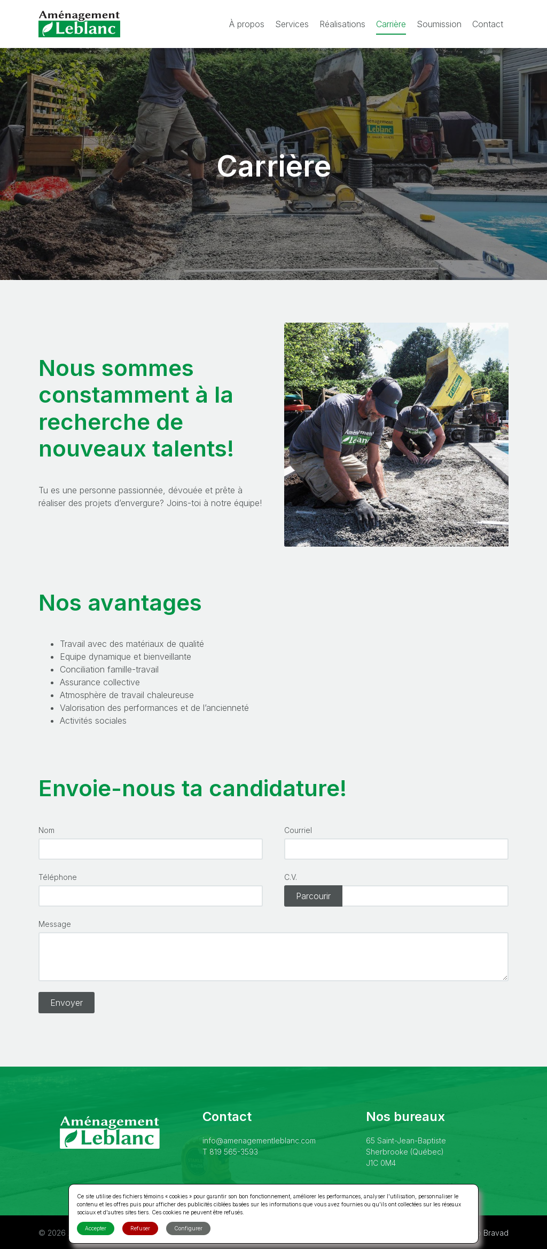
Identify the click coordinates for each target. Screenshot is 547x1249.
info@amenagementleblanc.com (259, 1140)
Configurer (188, 1228)
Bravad (496, 1232)
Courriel (298, 830)
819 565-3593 (233, 1151)
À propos (246, 24)
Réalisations (342, 24)
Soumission (439, 24)
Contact (487, 24)
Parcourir (313, 896)
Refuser (140, 1228)
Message (54, 923)
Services (292, 24)
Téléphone (57, 877)
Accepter (95, 1228)
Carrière (391, 24)
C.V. (290, 877)
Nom (46, 830)
